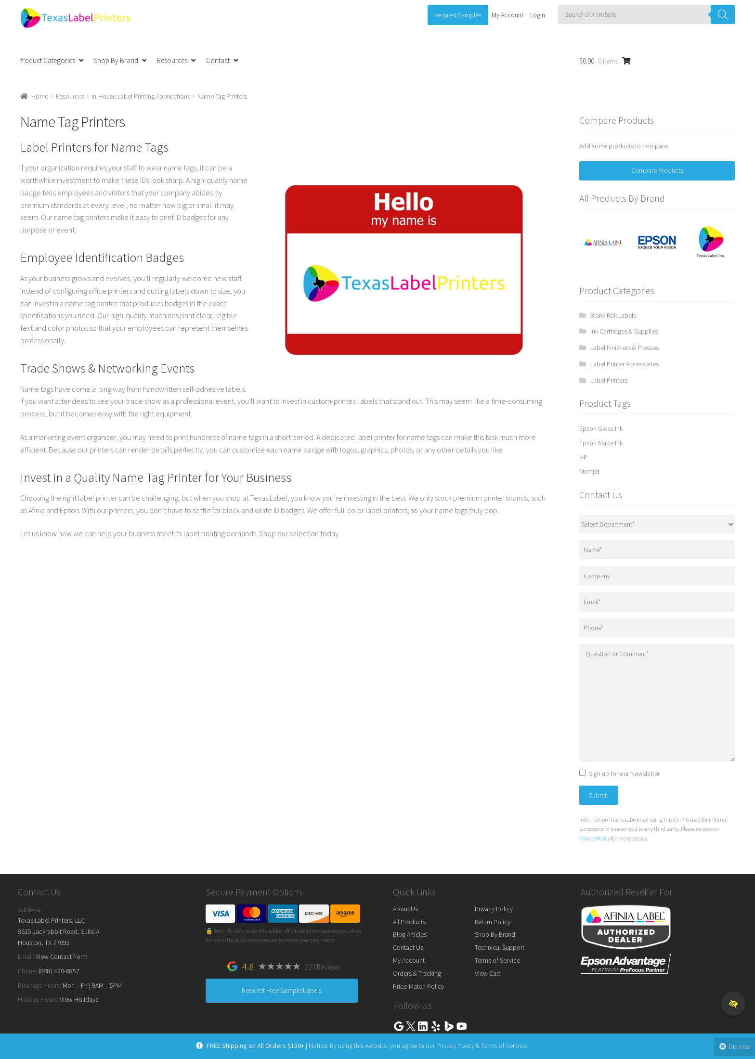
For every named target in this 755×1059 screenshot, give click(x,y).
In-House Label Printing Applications (140, 96)
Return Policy (492, 921)
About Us (405, 908)
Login (537, 15)
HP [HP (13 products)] (583, 457)
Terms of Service (497, 960)
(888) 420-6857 (59, 971)
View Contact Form (62, 956)
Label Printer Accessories (624, 364)
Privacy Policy (594, 838)
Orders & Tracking (417, 973)
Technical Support (499, 947)
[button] (733, 1004)
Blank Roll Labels (613, 315)
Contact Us (408, 947)
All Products (409, 921)
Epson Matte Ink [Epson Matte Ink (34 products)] (601, 443)
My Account (507, 15)
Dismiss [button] (734, 1046)
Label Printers (608, 380)
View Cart (487, 973)
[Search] (723, 14)
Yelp (436, 1026)
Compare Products (657, 170)
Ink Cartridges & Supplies (624, 331)
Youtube (462, 1026)
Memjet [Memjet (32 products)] (589, 471)
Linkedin (423, 1026)
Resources (172, 60)
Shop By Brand (116, 60)
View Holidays (79, 999)
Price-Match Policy (418, 986)
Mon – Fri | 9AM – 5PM (92, 985)
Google (398, 1026)
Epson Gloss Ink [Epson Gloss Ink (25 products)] (601, 428)
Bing (449, 1026)
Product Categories (46, 60)
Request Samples (458, 15)
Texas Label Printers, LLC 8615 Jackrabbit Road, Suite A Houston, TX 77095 (58, 931)
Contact (218, 60)
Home (39, 96)
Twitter (411, 1026)
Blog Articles (410, 934)
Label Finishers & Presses (624, 347)
